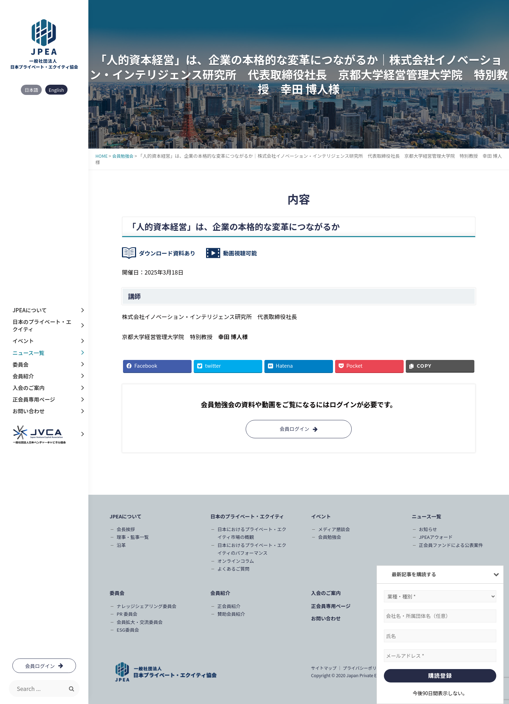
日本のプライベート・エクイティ (41, 325)
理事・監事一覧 (133, 537)
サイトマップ (324, 668)
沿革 (121, 545)
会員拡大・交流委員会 (140, 622)
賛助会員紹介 (231, 613)
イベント (23, 341)
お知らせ (428, 529)
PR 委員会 (127, 613)
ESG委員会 (128, 629)
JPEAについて (29, 310)
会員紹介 (23, 376)
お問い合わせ (28, 411)
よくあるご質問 (233, 568)
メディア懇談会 (334, 529)
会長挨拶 (126, 529)
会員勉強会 (329, 537)
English (56, 89)
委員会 (20, 364)
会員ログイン (299, 428)
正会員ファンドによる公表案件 (451, 545)
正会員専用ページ (33, 399)
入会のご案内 (28, 387)
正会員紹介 (228, 606)
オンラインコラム (235, 561)
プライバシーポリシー (364, 668)
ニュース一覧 (28, 352)
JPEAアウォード (436, 537)
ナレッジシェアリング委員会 (146, 606)
